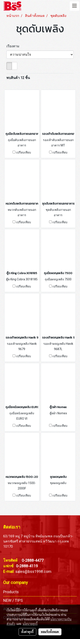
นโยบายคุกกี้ (30, 624)
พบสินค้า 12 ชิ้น (18, 78)
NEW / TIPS (13, 600)
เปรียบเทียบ (23, 152)
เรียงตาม (14, 46)
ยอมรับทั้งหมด (50, 632)
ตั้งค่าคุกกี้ (27, 632)
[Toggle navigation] (74, 6)
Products (11, 592)
